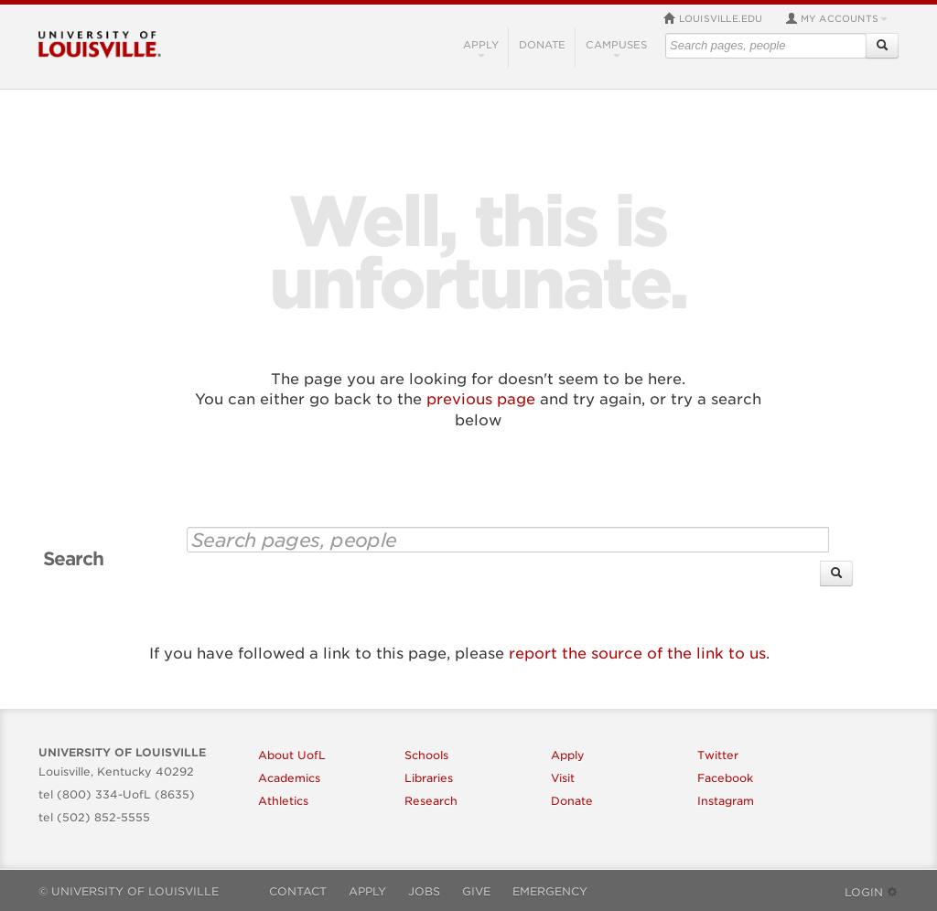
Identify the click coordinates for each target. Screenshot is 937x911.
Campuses (616, 48)
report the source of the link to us (637, 653)
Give (476, 891)
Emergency (549, 891)
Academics (289, 778)
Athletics (283, 801)
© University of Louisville (128, 891)
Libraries (428, 778)
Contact (298, 891)
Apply (481, 48)
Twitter (717, 755)
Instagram (725, 801)
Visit (563, 778)
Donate (542, 44)
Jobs (424, 891)
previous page (480, 399)
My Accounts (836, 18)
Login (872, 892)
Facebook (725, 778)
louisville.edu (713, 18)
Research (431, 801)
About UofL (292, 755)
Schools (426, 755)
